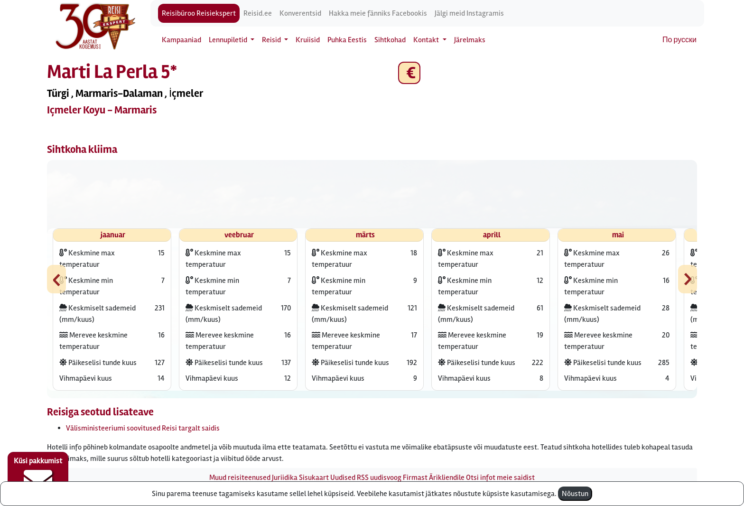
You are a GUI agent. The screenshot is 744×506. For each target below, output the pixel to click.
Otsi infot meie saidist (500, 477)
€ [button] (409, 73)
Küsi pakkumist (38, 475)
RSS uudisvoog (379, 477)
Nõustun (575, 493)
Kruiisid (308, 40)
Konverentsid (300, 13)
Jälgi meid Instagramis (469, 13)
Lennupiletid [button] (229, 40)
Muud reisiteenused (239, 477)
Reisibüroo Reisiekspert (199, 13)
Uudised (342, 477)
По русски (679, 40)
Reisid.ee (257, 13)
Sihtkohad (390, 40)
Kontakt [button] (426, 40)
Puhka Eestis (347, 40)
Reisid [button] (272, 40)
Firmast (415, 477)
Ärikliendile (447, 477)
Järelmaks (469, 40)
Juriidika (285, 477)
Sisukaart (314, 477)
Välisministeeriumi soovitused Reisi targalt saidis (143, 428)
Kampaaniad (181, 40)
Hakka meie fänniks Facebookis (378, 13)
